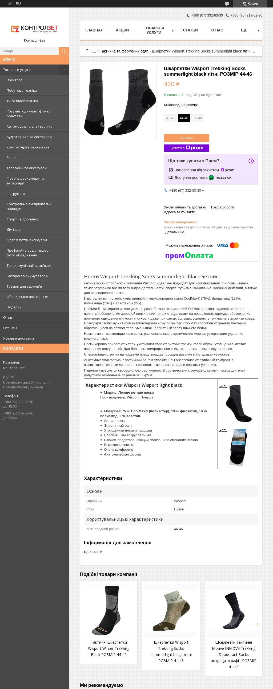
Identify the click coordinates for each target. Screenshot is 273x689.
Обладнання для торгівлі (28, 296)
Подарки (14, 307)
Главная (94, 30)
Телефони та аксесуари (27, 168)
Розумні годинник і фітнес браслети (28, 113)
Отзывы (10, 327)
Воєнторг (14, 80)
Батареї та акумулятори (27, 275)
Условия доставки (18, 338)
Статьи (190, 30)
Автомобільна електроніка (30, 126)
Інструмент (16, 193)
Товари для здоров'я (24, 286)
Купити (186, 137)
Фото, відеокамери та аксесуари (25, 181)
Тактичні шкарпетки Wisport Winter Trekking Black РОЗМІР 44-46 (108, 648)
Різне (11, 157)
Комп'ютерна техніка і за (28, 147)
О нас (8, 317)
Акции (122, 30)
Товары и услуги (17, 69)
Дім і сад (14, 229)
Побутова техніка (22, 90)
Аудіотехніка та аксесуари (29, 136)
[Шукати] (64, 51)
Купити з (186, 148)
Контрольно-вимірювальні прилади (29, 206)
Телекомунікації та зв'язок (29, 265)
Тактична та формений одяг (124, 51)
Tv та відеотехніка (22, 100)
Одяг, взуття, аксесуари (27, 239)
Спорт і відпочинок (23, 219)
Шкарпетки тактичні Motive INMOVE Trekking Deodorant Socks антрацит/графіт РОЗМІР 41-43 (233, 654)
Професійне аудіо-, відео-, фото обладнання (28, 252)
